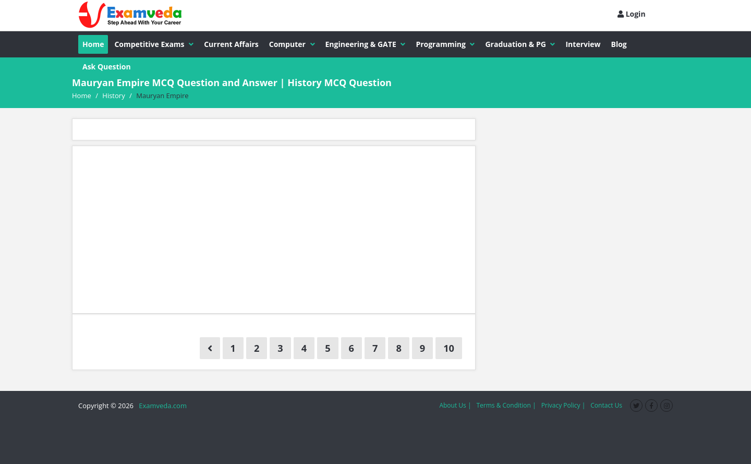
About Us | (455, 405)
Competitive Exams (153, 44)
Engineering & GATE (365, 44)
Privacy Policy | (563, 405)
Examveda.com (161, 405)
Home (93, 44)
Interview (582, 44)
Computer (292, 44)
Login (631, 14)
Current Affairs (231, 44)
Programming (445, 44)
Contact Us (606, 405)
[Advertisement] (273, 230)
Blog (619, 44)
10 (448, 348)
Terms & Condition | (506, 405)
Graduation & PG (520, 44)
